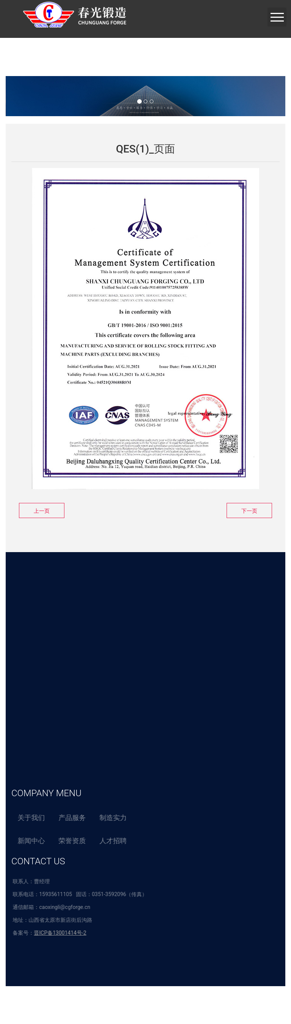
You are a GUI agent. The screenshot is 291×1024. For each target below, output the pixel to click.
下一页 (249, 511)
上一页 (42, 511)
